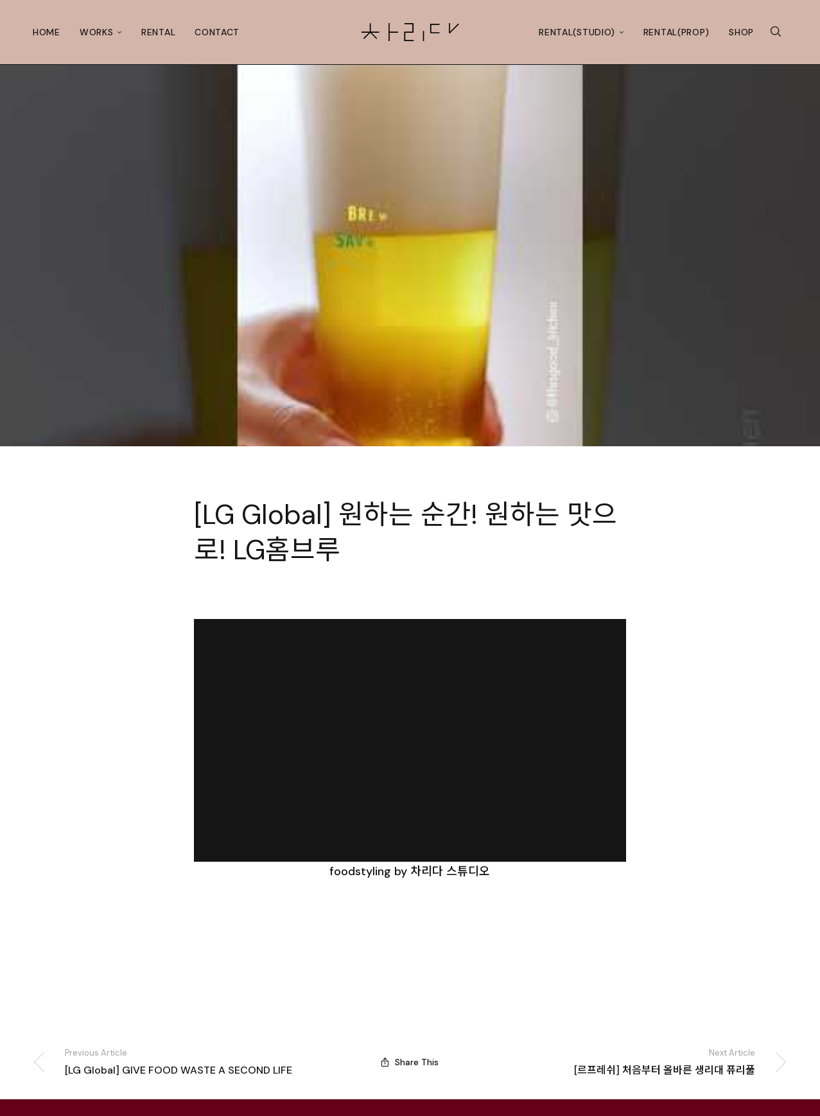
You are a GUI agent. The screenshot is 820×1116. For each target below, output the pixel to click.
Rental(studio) (577, 32)
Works (97, 32)
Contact (217, 32)
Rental (158, 32)
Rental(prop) (676, 32)
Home (46, 32)
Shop (741, 32)
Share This (410, 1062)
